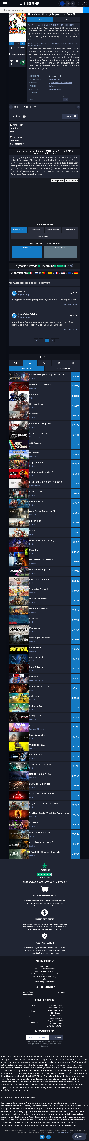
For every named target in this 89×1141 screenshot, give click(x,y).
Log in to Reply (70, 307)
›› (57, 343)
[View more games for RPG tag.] (65, 100)
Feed (67, 19)
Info (40, 19)
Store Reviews (55, 1021)
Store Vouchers (55, 1008)
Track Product (44, 239)
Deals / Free (55, 1018)
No (48, 1137)
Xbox (33, 1014)
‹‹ (36, 343)
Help (79, 1136)
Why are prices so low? (44, 974)
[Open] (5, 4)
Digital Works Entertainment (60, 83)
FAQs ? (44, 982)
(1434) (55, 268)
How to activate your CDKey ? (44, 979)
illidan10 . (22, 294)
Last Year (36, 232)
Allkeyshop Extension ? (44, 984)
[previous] (11, 43)
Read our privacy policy (62, 1133)
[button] (84, 4)
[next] (22, 43)
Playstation (34, 1019)
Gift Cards (55, 1016)
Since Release (19, 232)
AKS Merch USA (55, 1026)
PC (33, 1008)
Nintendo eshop (55, 89)
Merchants (28, 997)
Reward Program (55, 1013)
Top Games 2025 (55, 1023)
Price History (28, 107)
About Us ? (44, 969)
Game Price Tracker (55, 1010)
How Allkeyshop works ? (44, 971)
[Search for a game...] (44, 10)
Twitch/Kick (28, 995)
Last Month (70, 232)
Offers (14, 107)
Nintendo (52, 86)
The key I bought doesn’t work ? (44, 976)
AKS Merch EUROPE (55, 1029)
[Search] (86, 10)
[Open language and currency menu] (68, 4)
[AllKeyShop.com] (29, 4)
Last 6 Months (53, 232)
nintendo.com (54, 79)
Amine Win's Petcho (27, 317)
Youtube (61, 995)
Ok (42, 1137)
